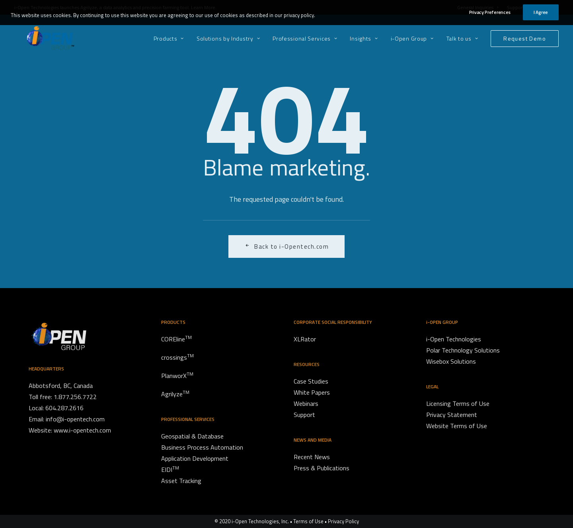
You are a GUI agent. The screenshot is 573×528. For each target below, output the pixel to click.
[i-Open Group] (39, 38)
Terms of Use (308, 521)
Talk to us (462, 38)
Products (169, 38)
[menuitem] (171, 38)
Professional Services (305, 38)
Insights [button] (364, 38)
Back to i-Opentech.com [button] (286, 246)
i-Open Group (412, 38)
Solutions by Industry (228, 38)
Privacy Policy (343, 521)
